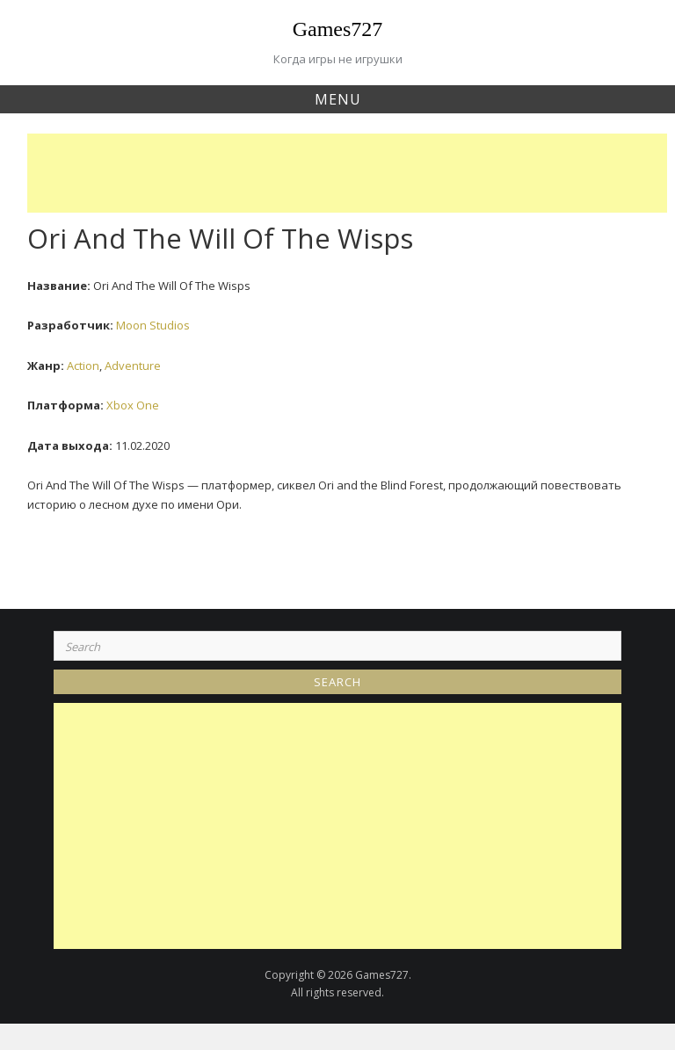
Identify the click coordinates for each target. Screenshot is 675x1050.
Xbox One (132, 405)
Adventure (133, 365)
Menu (338, 99)
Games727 (338, 29)
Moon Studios (153, 325)
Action (83, 365)
